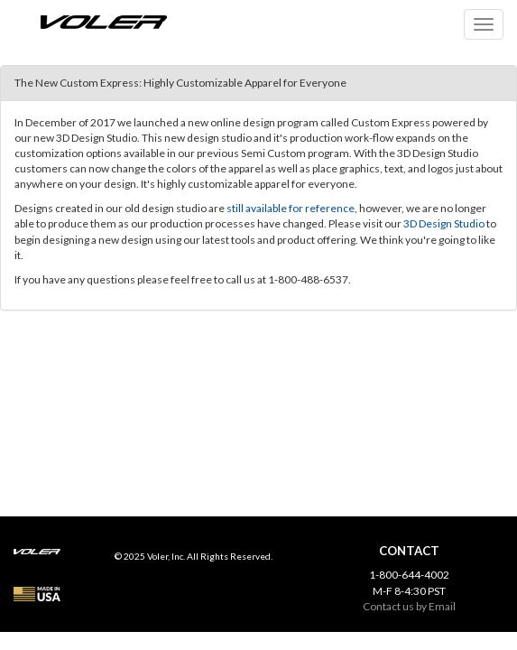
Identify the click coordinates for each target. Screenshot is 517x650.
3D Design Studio (444, 223)
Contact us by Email (409, 606)
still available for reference (290, 208)
